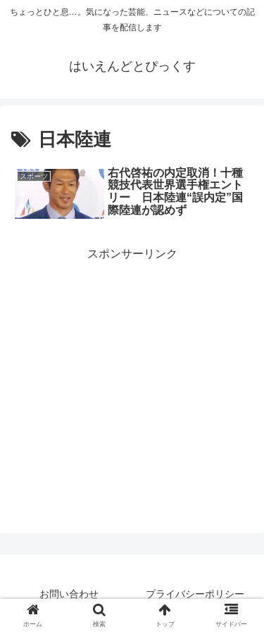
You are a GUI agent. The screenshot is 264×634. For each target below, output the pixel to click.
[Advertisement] (132, 363)
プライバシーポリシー (195, 594)
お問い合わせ (69, 594)
